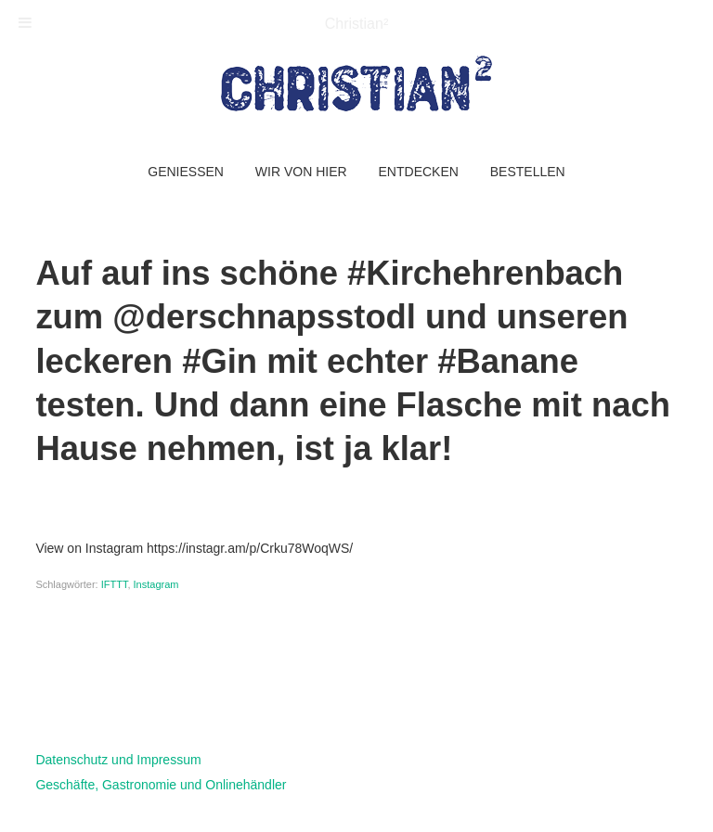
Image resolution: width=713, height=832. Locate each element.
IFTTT (114, 584)
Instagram (156, 584)
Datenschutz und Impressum (118, 759)
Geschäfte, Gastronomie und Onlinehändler (160, 784)
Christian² (356, 24)
